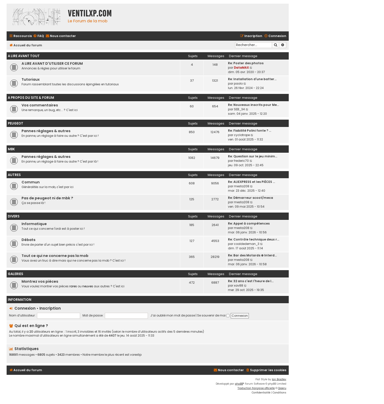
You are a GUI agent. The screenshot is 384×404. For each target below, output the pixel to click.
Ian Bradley (279, 379)
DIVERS (14, 216)
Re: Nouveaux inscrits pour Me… (253, 105)
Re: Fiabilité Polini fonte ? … (249, 130)
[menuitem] (38, 36)
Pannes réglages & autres (46, 130)
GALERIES (15, 274)
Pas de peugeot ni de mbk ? (47, 198)
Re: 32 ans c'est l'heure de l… (251, 281)
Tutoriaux (31, 79)
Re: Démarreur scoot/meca (250, 198)
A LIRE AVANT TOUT (24, 56)
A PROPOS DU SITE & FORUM (31, 97)
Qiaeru (282, 388)
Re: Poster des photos (246, 63)
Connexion (25, 308)
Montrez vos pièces (40, 281)
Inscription (50, 308)
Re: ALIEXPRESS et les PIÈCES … (251, 182)
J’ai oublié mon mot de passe (172, 315)
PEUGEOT (15, 123)
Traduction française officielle (256, 388)
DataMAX (241, 67)
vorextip (136, 355)
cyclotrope (242, 135)
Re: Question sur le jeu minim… (252, 156)
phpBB (239, 384)
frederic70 (241, 161)
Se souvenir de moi (213, 315)
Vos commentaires (40, 105)
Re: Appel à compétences (249, 223)
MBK (11, 149)
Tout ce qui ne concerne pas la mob (55, 255)
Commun (31, 182)
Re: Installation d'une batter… (252, 79)
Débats (29, 239)
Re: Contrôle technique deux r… (253, 239)
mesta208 (241, 186)
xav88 (238, 285)
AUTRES (14, 175)
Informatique (34, 223)
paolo (238, 83)
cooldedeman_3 (246, 244)
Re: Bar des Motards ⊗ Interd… (252, 255)
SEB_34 (239, 109)
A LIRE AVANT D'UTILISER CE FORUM (52, 63)
